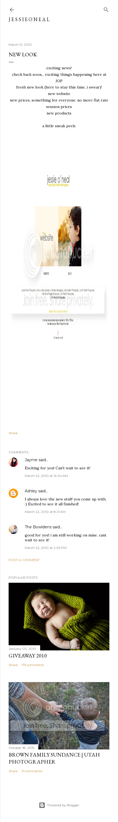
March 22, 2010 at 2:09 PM (46, 548)
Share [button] (13, 433)
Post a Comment (24, 560)
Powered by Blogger (59, 805)
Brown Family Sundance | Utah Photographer (54, 758)
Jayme (31, 459)
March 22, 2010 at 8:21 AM (45, 512)
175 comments (33, 665)
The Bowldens (38, 527)
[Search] (106, 8)
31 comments (32, 771)
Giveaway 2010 (28, 655)
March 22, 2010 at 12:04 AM (46, 476)
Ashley (31, 491)
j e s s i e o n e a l (29, 19)
